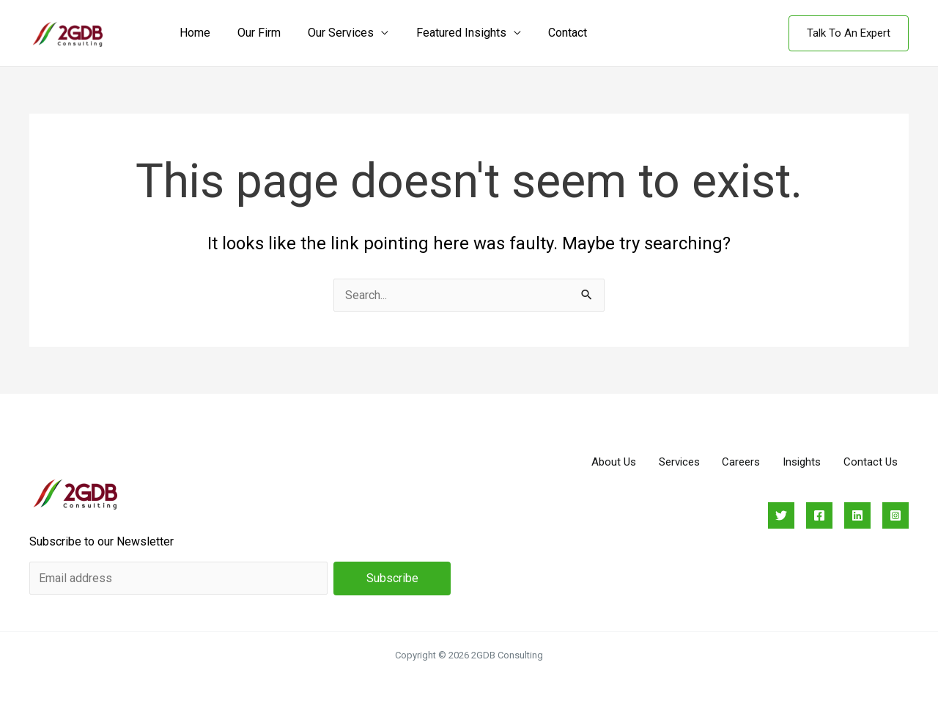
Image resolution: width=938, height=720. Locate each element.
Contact (550, 33)
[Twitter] (781, 515)
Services (675, 462)
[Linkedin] (857, 515)
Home (192, 33)
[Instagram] (895, 515)
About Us (609, 462)
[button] (849, 33)
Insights (800, 462)
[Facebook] (819, 515)
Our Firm (253, 33)
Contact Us (870, 462)
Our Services (331, 33)
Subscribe (392, 578)
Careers (739, 462)
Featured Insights (447, 33)
